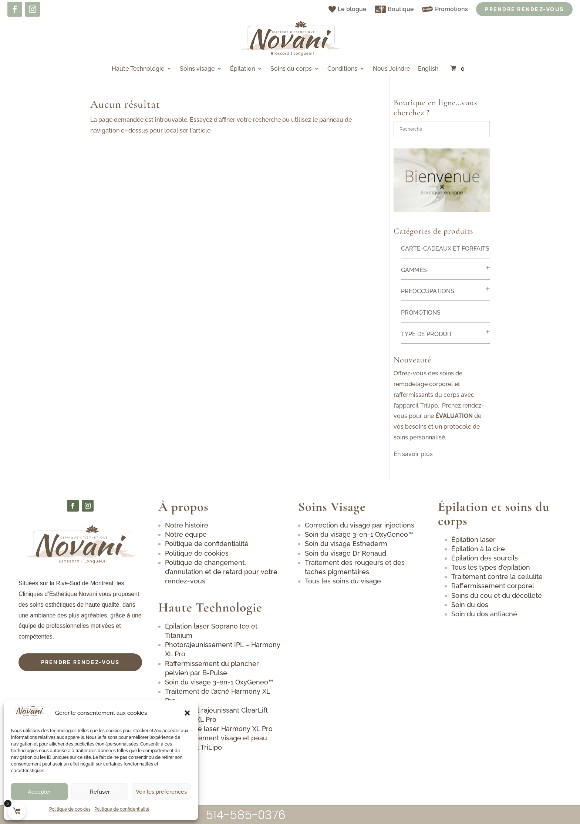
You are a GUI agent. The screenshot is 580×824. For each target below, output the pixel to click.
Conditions (342, 68)
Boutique (394, 9)
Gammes (414, 270)
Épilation (242, 68)
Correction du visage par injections (359, 525)
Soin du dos (469, 605)
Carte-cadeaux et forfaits (445, 248)
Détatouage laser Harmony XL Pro (219, 729)
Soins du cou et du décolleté (496, 595)
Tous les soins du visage (343, 581)
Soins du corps (291, 68)
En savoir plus (413, 454)
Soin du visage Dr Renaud (345, 553)
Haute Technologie (138, 68)
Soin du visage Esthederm (346, 543)
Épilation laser (473, 539)
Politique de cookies (70, 809)
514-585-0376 (246, 815)
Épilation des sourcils (484, 558)
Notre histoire (186, 525)
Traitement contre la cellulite (497, 576)
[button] (187, 713)
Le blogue (347, 9)
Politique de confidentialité (121, 809)
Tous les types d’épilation (490, 567)
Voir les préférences (161, 791)
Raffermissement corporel (492, 586)
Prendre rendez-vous (80, 662)
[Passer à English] (428, 68)
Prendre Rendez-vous (524, 9)
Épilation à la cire (478, 549)
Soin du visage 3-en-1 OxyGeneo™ (219, 682)
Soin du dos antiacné (484, 614)
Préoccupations (427, 291)
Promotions (445, 9)
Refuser (100, 791)
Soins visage (197, 68)
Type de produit (426, 334)
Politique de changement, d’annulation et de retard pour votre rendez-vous (221, 572)
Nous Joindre (391, 68)
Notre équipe (186, 534)
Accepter (39, 791)
